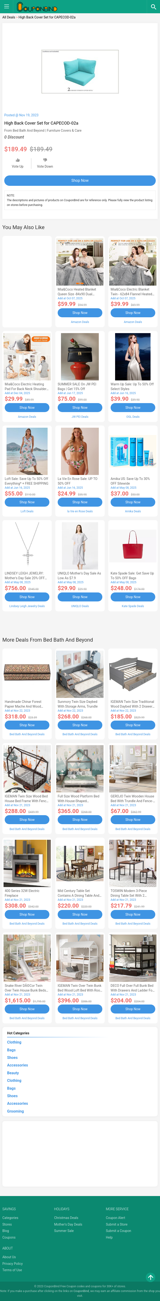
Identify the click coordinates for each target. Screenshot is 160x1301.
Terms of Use (12, 1270)
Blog (5, 1231)
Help (109, 1237)
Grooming (15, 1111)
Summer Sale (64, 1231)
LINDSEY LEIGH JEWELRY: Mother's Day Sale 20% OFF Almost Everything (25, 578)
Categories (10, 1218)
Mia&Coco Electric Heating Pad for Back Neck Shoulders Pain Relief (26, 389)
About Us (9, 1257)
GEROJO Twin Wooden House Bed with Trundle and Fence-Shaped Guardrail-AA (132, 801)
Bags (11, 1050)
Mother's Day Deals (68, 1224)
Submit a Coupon (118, 1231)
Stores (7, 1224)
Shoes (12, 1057)
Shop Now (80, 180)
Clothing (14, 1042)
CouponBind (81, 1291)
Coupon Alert (115, 1218)
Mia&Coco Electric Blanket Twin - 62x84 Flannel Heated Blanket (131, 294)
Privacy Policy (12, 1264)
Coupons (9, 1237)
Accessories (17, 1065)
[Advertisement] (27, 280)
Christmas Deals (66, 1218)
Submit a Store (117, 1224)
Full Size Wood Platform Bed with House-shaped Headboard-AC (78, 801)
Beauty (13, 1073)
